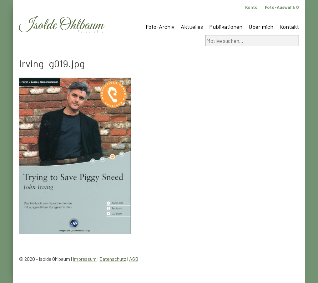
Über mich (261, 26)
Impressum (85, 259)
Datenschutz (112, 259)
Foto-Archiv (160, 26)
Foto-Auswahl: (282, 7)
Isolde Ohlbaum (61, 25)
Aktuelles (192, 26)
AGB (133, 259)
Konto (251, 7)
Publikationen (225, 26)
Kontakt (289, 26)
